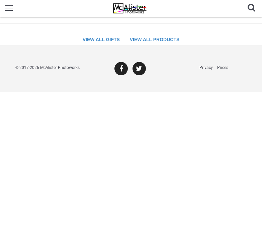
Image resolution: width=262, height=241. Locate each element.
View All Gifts (101, 39)
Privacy (206, 67)
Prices (222, 67)
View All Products (155, 39)
